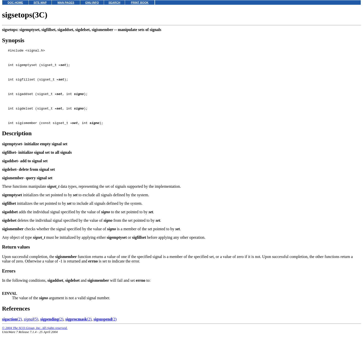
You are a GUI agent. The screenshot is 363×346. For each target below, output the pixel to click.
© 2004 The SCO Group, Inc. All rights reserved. (35, 340)
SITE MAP (40, 2)
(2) (12, 331)
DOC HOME (15, 2)
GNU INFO (92, 2)
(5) (31, 331)
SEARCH (114, 2)
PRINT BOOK (139, 2)
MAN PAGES (66, 2)
